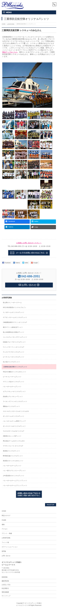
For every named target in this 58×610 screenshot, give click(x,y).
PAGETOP (50, 504)
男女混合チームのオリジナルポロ (14, 441)
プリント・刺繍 (7, 533)
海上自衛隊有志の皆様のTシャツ (13, 332)
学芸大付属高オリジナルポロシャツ (14, 372)
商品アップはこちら (9, 52)
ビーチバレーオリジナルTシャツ (13, 357)
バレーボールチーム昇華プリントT (14, 421)
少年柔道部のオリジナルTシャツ (13, 475)
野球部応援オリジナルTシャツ (13, 456)
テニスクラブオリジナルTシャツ (13, 352)
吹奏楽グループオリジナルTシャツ (14, 342)
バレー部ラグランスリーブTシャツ (14, 470)
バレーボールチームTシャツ (12, 386)
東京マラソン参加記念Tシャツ (13, 327)
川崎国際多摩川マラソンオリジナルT (15, 322)
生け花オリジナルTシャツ (11, 362)
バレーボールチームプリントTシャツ (15, 480)
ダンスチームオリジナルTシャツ (13, 416)
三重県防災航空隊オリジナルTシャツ (15, 367)
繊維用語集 (5, 581)
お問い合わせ (6, 556)
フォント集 (5, 542)
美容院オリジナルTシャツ (11, 451)
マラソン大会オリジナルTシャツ (13, 381)
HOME (4, 511)
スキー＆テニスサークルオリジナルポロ (16, 411)
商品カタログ (6, 515)
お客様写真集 (7, 298)
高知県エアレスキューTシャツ (13, 396)
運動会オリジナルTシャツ (11, 406)
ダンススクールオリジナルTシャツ (14, 426)
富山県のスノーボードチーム (12, 302)
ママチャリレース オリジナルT (13, 446)
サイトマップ (6, 596)
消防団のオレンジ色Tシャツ (12, 436)
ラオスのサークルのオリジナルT (13, 431)
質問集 (4, 551)
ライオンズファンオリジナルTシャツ (15, 401)
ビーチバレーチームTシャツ (12, 377)
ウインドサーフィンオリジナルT (13, 347)
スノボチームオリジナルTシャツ (13, 312)
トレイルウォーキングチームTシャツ (15, 337)
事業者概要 (5, 592)
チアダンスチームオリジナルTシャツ (15, 317)
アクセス (4, 529)
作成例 (4, 520)
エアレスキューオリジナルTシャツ (14, 391)
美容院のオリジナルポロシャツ (13, 461)
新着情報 (4, 577)
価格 (3, 524)
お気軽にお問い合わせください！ (29, 243)
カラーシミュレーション (10, 547)
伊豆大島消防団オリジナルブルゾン (14, 307)
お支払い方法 (6, 585)
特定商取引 (5, 588)
